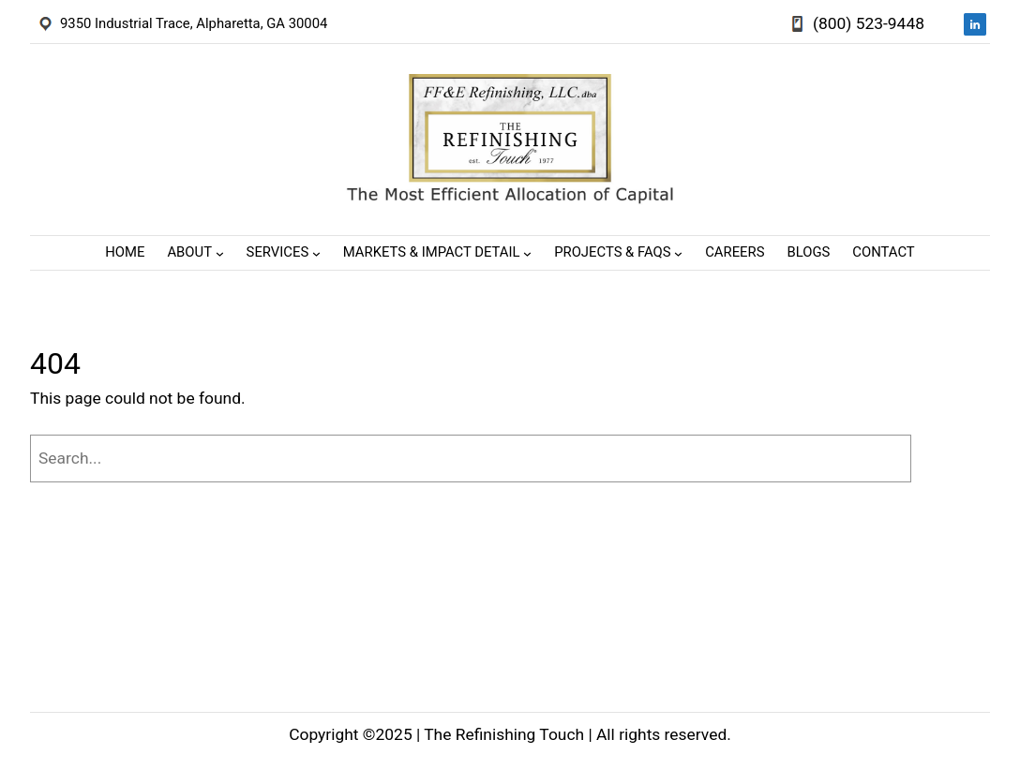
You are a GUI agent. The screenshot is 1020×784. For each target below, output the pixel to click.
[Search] (955, 458)
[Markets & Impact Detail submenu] (527, 253)
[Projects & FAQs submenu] (678, 253)
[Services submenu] (316, 253)
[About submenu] (220, 253)
